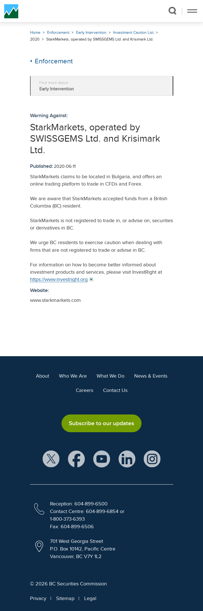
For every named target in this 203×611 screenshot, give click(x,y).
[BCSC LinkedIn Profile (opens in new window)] (127, 459)
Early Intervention (91, 32)
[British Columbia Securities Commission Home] (11, 11)
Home (35, 32)
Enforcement (58, 32)
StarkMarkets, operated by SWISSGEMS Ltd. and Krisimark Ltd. (99, 39)
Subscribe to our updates (101, 423)
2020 (35, 39)
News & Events (150, 376)
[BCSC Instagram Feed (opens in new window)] (152, 459)
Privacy (38, 598)
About (42, 376)
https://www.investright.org (59, 279)
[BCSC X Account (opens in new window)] (51, 459)
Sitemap (65, 598)
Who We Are (73, 376)
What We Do (110, 376)
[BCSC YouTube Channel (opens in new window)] (101, 459)
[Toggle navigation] (192, 11)
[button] (172, 10)
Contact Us (115, 390)
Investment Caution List (133, 32)
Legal (90, 598)
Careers (84, 390)
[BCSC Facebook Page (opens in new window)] (76, 459)
